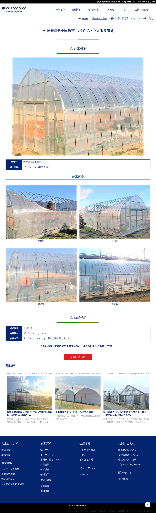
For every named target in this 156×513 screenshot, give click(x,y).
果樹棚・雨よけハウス (51, 459)
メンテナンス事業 (10, 469)
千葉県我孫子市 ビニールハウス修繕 (74, 412)
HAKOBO (123, 479)
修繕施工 (44, 474)
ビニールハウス (48, 454)
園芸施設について (127, 449)
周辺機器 (44, 491)
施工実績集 (93, 9)
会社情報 (76, 9)
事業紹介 (60, 9)
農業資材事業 (8, 474)
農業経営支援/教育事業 (12, 484)
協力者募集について (128, 454)
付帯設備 (44, 469)
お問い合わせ (141, 9)
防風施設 (44, 464)
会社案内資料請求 (127, 459)
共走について (9, 443)
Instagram (83, 474)
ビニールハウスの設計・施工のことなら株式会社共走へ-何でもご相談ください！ (115, 511)
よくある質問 (86, 459)
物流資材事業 (8, 479)
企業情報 (5, 454)
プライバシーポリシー (129, 464)
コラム (124, 9)
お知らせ (110, 9)
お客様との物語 (87, 449)
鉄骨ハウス (46, 449)
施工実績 (46, 443)
